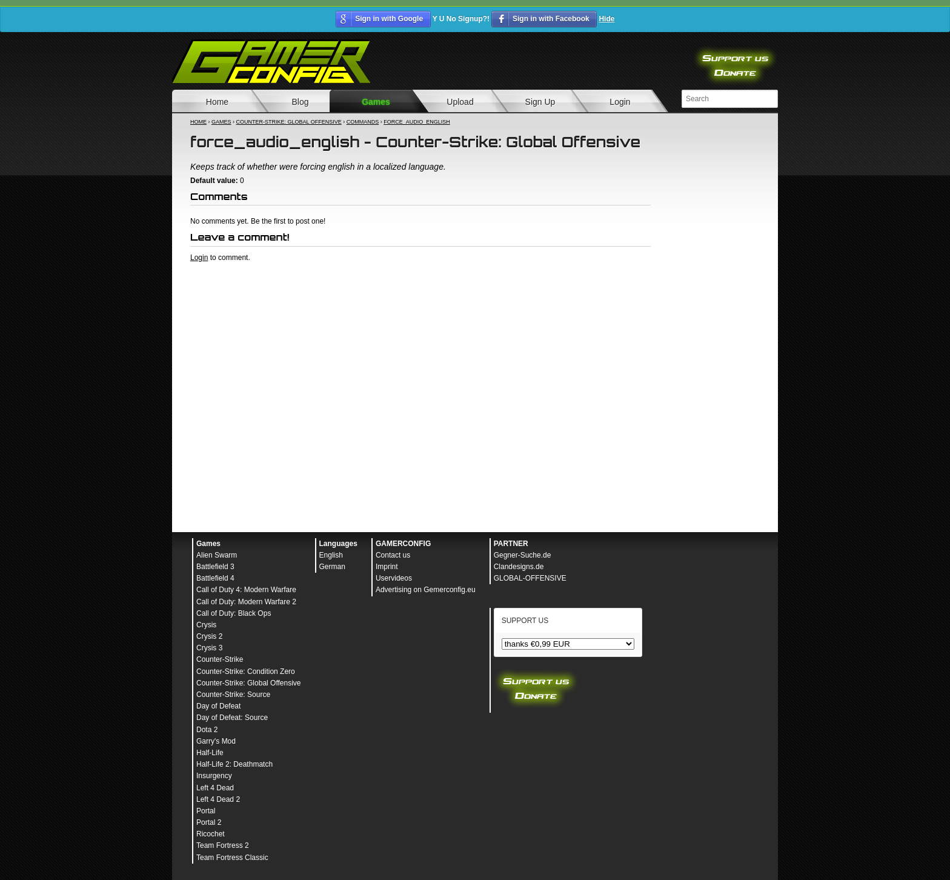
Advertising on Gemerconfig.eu (426, 589)
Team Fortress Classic (232, 857)
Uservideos (394, 578)
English (331, 555)
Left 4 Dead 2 (218, 799)
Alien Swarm (216, 555)
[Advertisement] (420, 295)
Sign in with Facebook (551, 19)
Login (620, 102)
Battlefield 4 (215, 578)
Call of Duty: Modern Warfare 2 (246, 602)
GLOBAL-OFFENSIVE (530, 578)
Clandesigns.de (519, 566)
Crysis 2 (209, 636)
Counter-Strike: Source (233, 694)
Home (217, 102)
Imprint (387, 566)
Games (376, 102)
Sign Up (540, 102)
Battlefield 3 (215, 566)
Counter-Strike (219, 659)
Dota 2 (207, 729)
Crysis (206, 625)
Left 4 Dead (215, 788)
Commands (363, 122)
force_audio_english (417, 122)
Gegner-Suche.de (522, 555)
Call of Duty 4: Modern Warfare (246, 589)
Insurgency (214, 776)
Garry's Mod (216, 741)
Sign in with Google (389, 19)
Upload (460, 102)
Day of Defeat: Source (232, 717)
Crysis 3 (209, 648)
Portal (205, 811)
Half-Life (210, 752)
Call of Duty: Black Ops (233, 613)
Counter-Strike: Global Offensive (289, 122)
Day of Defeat (218, 706)
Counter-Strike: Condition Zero (245, 671)
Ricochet (210, 834)
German (332, 566)
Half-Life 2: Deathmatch (234, 764)
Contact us (393, 555)
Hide (606, 19)
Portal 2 (208, 822)
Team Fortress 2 (222, 845)
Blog (299, 102)
